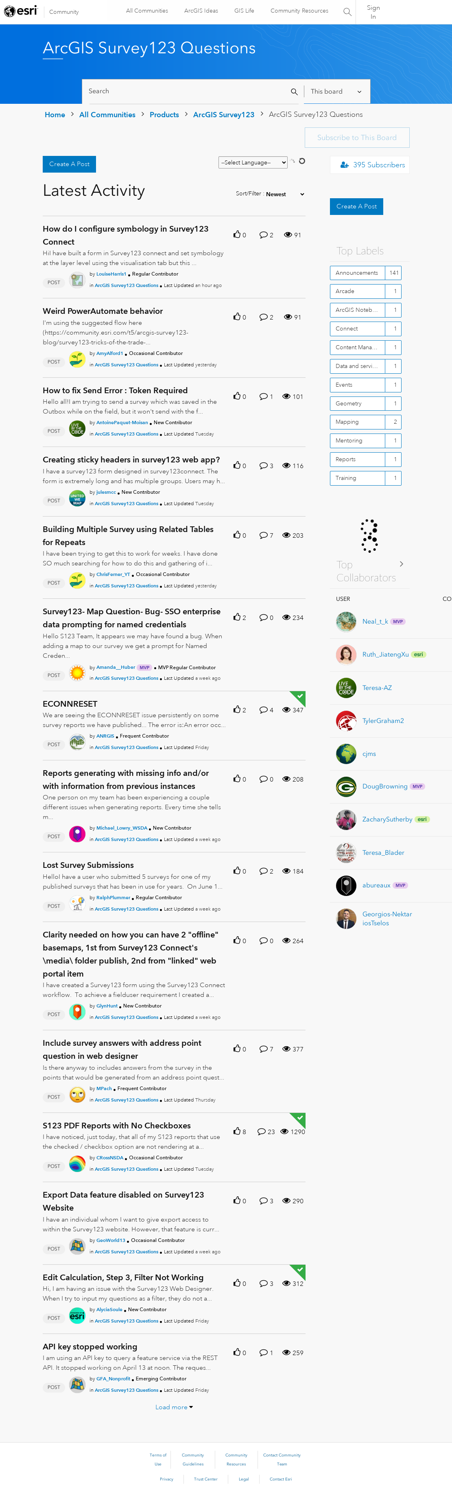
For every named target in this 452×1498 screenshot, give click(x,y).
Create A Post (69, 164)
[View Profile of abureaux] (376, 885)
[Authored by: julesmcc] (106, 492)
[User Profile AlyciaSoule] (77, 1314)
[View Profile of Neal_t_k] (375, 621)
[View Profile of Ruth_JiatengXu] (385, 654)
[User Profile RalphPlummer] (77, 902)
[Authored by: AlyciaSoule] (109, 1309)
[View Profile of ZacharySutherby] (387, 819)
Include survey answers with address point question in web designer (122, 1049)
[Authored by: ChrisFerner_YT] (113, 574)
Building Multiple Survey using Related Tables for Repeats (128, 535)
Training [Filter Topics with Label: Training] (346, 478)
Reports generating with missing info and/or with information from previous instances (126, 779)
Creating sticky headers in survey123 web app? (131, 459)
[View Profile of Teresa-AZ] (377, 688)
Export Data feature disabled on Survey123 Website (123, 1201)
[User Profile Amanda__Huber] (77, 671)
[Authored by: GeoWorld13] (110, 1240)
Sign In (373, 12)
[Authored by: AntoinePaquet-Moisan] (122, 422)
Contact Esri (281, 1479)
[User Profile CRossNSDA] (77, 1162)
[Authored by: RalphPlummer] (113, 897)
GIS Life (243, 10)
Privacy (166, 1479)
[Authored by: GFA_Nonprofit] (113, 1378)
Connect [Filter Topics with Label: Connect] (347, 328)
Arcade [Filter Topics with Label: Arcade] (345, 291)
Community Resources (299, 10)
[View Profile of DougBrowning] (385, 786)
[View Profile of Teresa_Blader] (383, 852)
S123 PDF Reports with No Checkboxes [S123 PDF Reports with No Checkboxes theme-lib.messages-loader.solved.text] (117, 1125)
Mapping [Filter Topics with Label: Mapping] (347, 421)
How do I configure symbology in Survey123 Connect (126, 235)
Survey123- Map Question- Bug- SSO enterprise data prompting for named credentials (132, 618)
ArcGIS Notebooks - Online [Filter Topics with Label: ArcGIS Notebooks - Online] (360, 309)
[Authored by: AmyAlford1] (109, 353)
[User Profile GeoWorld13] (77, 1245)
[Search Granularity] (336, 91)
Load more (171, 1407)
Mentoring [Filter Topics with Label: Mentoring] (349, 440)
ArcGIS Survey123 (224, 114)
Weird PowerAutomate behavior (103, 311)
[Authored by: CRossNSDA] (109, 1157)
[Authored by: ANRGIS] (105, 736)
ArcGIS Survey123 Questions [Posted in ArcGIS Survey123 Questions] (126, 285)
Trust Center (206, 1479)
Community (64, 11)
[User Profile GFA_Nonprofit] (77, 1384)
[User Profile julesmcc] (77, 497)
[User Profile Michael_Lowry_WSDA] (77, 833)
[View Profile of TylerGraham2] (383, 721)
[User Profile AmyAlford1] (77, 358)
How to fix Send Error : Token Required (115, 390)
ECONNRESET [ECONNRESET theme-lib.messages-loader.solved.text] (70, 704)
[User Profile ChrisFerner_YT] (77, 579)
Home (55, 114)
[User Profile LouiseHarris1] (77, 279)
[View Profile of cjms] (369, 754)
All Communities (146, 10)
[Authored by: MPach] (104, 1088)
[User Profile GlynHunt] (77, 1010)
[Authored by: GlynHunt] (107, 1006)
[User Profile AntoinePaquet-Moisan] (77, 427)
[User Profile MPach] (77, 1093)
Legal (244, 1479)
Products (164, 114)
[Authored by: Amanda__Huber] (115, 667)
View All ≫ (370, 563)
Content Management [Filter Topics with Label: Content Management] (360, 347)
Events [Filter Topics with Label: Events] (344, 384)
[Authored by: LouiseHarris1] (111, 274)
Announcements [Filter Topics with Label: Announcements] (357, 272)
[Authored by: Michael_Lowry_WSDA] (121, 828)
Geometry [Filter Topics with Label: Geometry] (349, 403)
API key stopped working (90, 1346)
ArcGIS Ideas (200, 10)
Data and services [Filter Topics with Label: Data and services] (358, 366)
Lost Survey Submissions (88, 865)
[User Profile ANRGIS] (77, 740)
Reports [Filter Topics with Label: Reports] (346, 459)
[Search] (194, 91)
